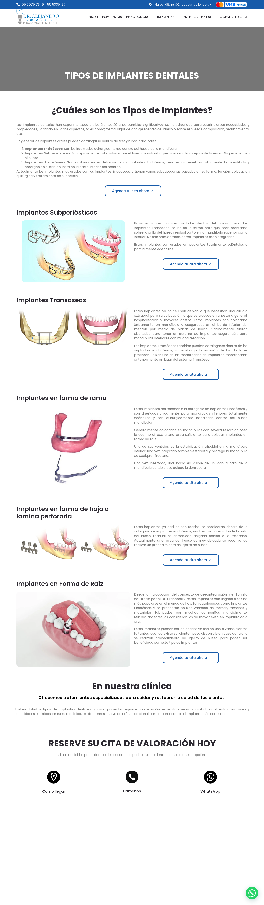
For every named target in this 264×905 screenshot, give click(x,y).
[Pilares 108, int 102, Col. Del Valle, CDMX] (132, 862)
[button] (139, 16)
